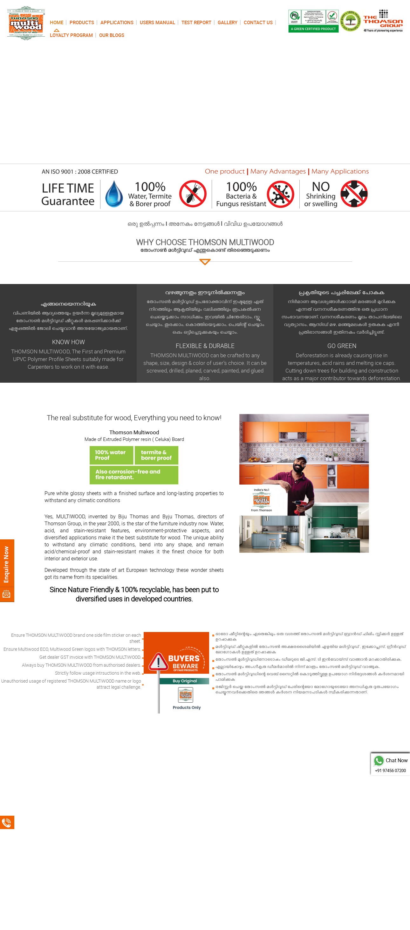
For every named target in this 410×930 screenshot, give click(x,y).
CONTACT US (258, 22)
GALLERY (227, 22)
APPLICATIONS (116, 22)
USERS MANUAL (157, 22)
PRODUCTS (82, 22)
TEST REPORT (196, 22)
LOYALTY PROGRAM (71, 35)
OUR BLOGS (111, 35)
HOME (56, 22)
